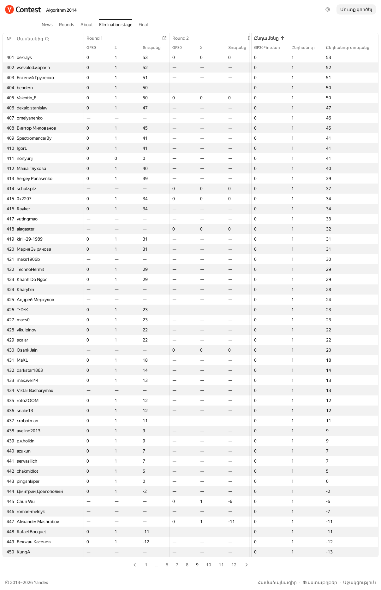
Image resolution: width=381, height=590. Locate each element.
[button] (33, 38)
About (86, 24)
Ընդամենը (269, 38)
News (47, 24)
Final (143, 24)
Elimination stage (115, 24)
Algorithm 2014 (61, 10)
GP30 (94, 47)
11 (221, 564)
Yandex (41, 582)
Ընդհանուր (306, 47)
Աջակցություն (359, 582)
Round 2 (183, 38)
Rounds (66, 24)
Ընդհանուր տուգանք (351, 47)
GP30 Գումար (270, 47)
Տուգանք (155, 47)
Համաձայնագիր (277, 582)
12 (233, 564)
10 (208, 564)
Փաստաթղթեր (320, 582)
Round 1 (97, 38)
